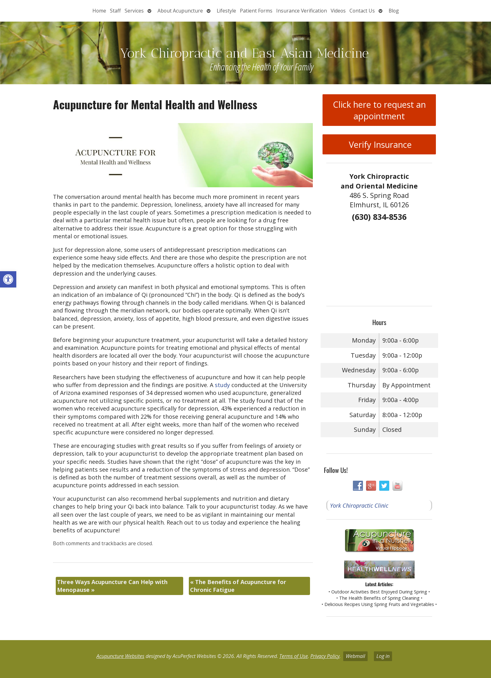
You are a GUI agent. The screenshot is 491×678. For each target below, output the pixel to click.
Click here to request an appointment (379, 110)
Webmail (355, 656)
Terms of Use (293, 656)
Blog (394, 10)
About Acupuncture (180, 10)
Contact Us (362, 10)
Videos (338, 10)
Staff (115, 10)
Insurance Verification (301, 10)
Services (134, 10)
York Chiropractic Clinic (359, 505)
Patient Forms (256, 10)
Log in (383, 656)
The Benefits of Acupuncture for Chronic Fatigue (238, 585)
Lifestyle (226, 10)
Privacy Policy (324, 656)
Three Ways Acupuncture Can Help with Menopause (112, 585)
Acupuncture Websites (120, 656)
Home (99, 10)
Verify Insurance (379, 144)
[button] (8, 279)
